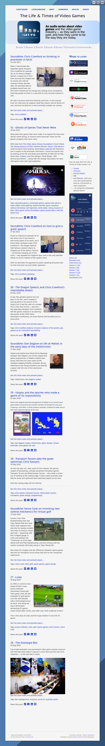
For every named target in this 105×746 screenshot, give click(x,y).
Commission (63, 9)
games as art (15, 330)
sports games (39, 564)
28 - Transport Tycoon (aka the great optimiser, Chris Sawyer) (31, 460)
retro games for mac (27, 445)
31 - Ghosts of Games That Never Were (33, 127)
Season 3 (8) (74, 270)
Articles (75, 9)
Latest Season (21, 9)
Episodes (91, 735)
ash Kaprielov (31, 208)
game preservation (48, 210)
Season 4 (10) (74, 273)
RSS (74, 176)
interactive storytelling (31, 330)
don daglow (30, 379)
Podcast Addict (79, 173)
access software (21, 627)
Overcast (76, 171)
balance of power (34, 328)
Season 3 (40, 47)
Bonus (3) (73, 258)
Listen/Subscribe (38, 9)
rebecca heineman (17, 208)
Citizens (23, 156)
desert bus (14, 213)
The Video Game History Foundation (37, 144)
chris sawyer (20, 493)
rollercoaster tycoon (48, 493)
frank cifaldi (15, 205)
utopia (27, 443)
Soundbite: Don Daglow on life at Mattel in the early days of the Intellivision (36, 345)
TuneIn (76, 168)
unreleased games (36, 203)
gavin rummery (52, 205)
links (27, 564)
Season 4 (50, 47)
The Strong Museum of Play (21, 146)
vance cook (19, 564)
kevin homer (54, 627)
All (90, 47)
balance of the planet (50, 328)
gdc (61, 328)
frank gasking (26, 205)
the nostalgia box (22, 699)
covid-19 (41, 699)
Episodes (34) (74, 260)
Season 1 (20, 47)
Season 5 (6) (74, 275)
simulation (14, 495)
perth (56, 699)
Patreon (80, 178)
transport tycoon (32, 493)
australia (49, 699)
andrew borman (39, 205)
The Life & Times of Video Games (52, 15)
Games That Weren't (56, 146)
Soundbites (71, 47)
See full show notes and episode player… (27, 110)
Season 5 (60, 47)
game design (47, 443)
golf (31, 564)
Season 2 (30, 47)
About (51, 9)
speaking (30, 274)
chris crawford (20, 114)
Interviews (82, 47)
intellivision (20, 379)
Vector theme (78, 737)
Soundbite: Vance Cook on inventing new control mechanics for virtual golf (35, 510)
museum (33, 699)
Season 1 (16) (74, 265)
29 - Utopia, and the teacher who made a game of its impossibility (34, 394)
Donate (86, 9)
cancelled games (22, 203)
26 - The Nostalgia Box (23, 642)
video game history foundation (27, 210)
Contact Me (29, 737)
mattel (38, 379)
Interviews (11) (75, 263)
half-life (59, 210)
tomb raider (42, 208)
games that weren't (53, 203)
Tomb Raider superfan (43, 149)
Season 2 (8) (74, 268)
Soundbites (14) (75, 277)
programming (36, 495)
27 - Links (16, 577)
